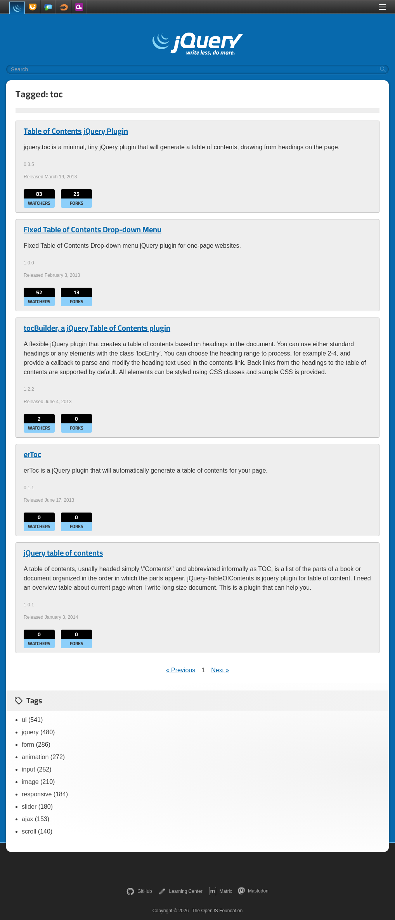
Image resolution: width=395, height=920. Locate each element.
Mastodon (253, 890)
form (28, 744)
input (28, 769)
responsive (37, 794)
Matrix (220, 891)
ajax (27, 819)
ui (24, 719)
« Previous (181, 670)
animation (35, 757)
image (30, 781)
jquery (30, 732)
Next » (220, 670)
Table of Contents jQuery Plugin (76, 131)
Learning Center (180, 891)
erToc (32, 454)
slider (29, 806)
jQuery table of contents (63, 552)
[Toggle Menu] (382, 7)
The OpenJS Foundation (217, 910)
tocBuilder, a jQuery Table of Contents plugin (97, 328)
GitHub (139, 891)
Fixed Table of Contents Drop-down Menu (92, 229)
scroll (29, 831)
